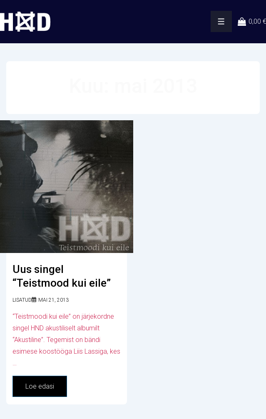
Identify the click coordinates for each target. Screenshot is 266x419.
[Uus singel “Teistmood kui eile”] (53, 300)
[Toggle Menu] (221, 21)
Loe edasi (42, 388)
